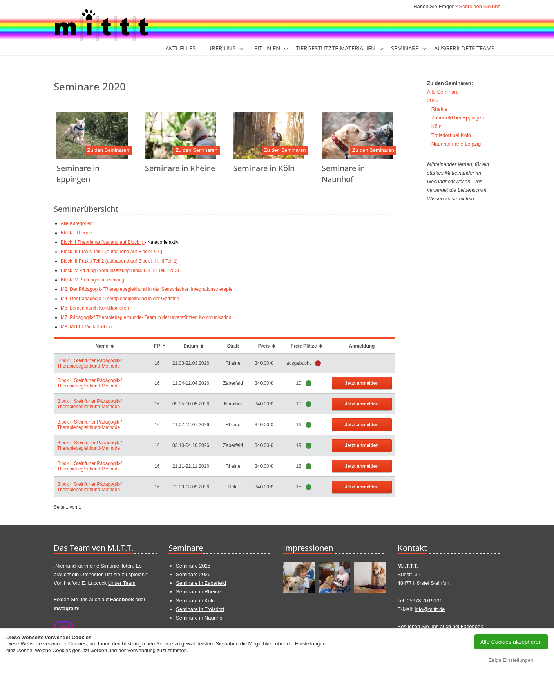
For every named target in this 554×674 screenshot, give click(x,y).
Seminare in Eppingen (78, 173)
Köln (436, 126)
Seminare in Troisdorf (200, 609)
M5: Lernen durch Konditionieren (95, 308)
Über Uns (221, 48)
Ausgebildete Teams (464, 48)
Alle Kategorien (76, 223)
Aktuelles (180, 48)
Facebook (122, 599)
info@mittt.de (430, 609)
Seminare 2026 (193, 574)
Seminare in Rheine (180, 168)
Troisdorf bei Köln (451, 135)
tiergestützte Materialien (335, 48)
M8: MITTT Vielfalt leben (86, 327)
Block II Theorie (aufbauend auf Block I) (103, 242)
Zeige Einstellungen (511, 660)
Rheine (439, 109)
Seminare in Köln (264, 168)
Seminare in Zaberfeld (201, 583)
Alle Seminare (443, 92)
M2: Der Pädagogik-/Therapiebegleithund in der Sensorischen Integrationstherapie (146, 289)
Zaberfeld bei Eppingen (457, 118)
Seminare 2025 (193, 566)
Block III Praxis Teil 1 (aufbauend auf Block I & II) (111, 251)
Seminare (404, 48)
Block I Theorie (76, 233)
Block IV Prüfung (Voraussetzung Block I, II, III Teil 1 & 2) (120, 270)
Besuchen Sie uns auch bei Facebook (440, 626)
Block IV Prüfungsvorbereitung (92, 280)
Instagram (66, 608)
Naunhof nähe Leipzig (456, 144)
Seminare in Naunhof (343, 173)
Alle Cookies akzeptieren (511, 642)
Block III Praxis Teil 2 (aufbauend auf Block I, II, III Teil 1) (119, 261)
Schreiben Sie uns (479, 6)
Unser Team (122, 583)
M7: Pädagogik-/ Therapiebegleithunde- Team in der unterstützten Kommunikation (146, 317)
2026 (432, 100)
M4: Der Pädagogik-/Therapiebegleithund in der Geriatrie (120, 298)
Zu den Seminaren (108, 150)
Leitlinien (265, 48)
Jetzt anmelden (362, 383)
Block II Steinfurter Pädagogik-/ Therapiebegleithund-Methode (89, 363)
